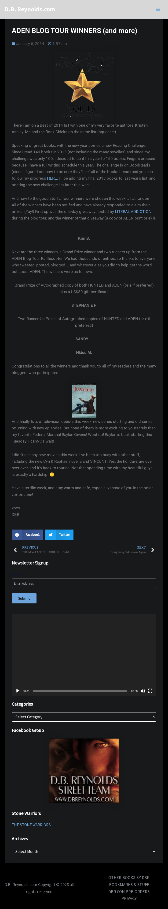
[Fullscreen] (150, 691)
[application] (84, 655)
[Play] (17, 691)
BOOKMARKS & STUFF (129, 884)
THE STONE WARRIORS (31, 824)
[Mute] (142, 691)
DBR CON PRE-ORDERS (129, 891)
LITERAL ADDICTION (133, 211)
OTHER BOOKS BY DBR (129, 877)
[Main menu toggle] (158, 9)
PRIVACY (129, 898)
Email (16, 574)
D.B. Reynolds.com (30, 9)
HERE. (52, 178)
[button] (27, 535)
